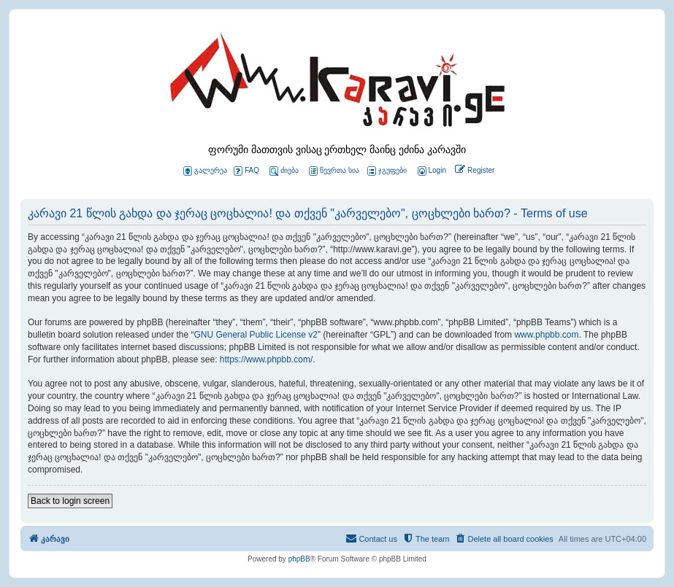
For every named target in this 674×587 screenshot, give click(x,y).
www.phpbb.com (546, 335)
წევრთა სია (334, 171)
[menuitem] (430, 171)
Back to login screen (70, 501)
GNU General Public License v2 (255, 335)
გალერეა (205, 171)
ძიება (284, 171)
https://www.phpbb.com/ (266, 359)
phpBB (299, 559)
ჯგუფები (387, 171)
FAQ (246, 171)
